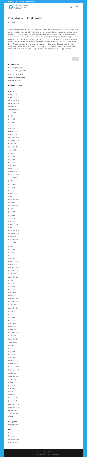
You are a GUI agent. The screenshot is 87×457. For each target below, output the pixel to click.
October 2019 (12, 305)
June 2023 (11, 184)
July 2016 (11, 416)
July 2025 (11, 116)
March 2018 (12, 358)
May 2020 (11, 286)
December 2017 (13, 367)
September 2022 (13, 206)
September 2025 (13, 110)
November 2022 (13, 203)
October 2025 (12, 107)
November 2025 (13, 103)
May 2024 (11, 159)
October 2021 (12, 237)
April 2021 (11, 255)
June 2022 (11, 212)
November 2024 (13, 141)
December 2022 (13, 199)
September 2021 (13, 240)
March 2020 (12, 292)
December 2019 (13, 299)
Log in (10, 433)
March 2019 (12, 323)
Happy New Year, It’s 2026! (17, 71)
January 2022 (12, 227)
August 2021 (12, 243)
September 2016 (13, 413)
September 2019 (13, 308)
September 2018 (13, 339)
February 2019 (13, 327)
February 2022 (13, 224)
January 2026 (12, 97)
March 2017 (12, 395)
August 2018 (12, 342)
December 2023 (13, 175)
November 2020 (13, 271)
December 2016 (13, 404)
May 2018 (11, 351)
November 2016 (13, 407)
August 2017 (12, 379)
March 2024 (12, 165)
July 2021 (11, 246)
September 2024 (13, 147)
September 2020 (13, 277)
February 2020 (13, 296)
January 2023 (12, 196)
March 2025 (12, 128)
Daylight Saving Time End (16, 80)
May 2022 (11, 215)
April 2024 (11, 162)
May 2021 (11, 252)
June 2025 (11, 119)
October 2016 (12, 410)
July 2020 (11, 280)
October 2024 (12, 144)
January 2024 (12, 172)
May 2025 (11, 122)
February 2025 (13, 131)
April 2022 (11, 218)
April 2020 (11, 289)
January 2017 (12, 401)
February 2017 (13, 398)
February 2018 (13, 361)
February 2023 (13, 193)
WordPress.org (13, 442)
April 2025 (11, 125)
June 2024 (11, 156)
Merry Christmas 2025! (16, 74)
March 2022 (12, 221)
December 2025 (13, 100)
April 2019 (11, 320)
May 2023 (11, 187)
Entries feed (12, 436)
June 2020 (11, 283)
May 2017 (11, 389)
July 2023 (11, 181)
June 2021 (11, 249)
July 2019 (11, 311)
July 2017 (11, 382)
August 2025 (12, 113)
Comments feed (13, 439)
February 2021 (13, 261)
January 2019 (12, 330)
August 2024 (12, 150)
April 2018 (11, 354)
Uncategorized (13, 425)
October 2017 (12, 373)
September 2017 (13, 376)
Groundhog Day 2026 (15, 68)
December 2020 (13, 268)
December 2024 (13, 138)
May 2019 (11, 317)
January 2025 (12, 134)
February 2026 (13, 94)
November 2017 (13, 370)
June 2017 (11, 385)
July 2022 (11, 209)
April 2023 (11, 190)
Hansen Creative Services (50, 454)
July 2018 (11, 345)
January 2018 (12, 364)
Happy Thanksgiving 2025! (17, 77)
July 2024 (11, 153)
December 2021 (13, 230)
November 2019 (13, 302)
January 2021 (12, 265)
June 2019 (11, 314)
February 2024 (13, 169)
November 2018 (13, 333)
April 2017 (11, 392)
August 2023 (12, 178)
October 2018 (12, 336)
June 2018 (11, 348)
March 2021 (12, 258)
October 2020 (12, 274)
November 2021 (13, 234)
